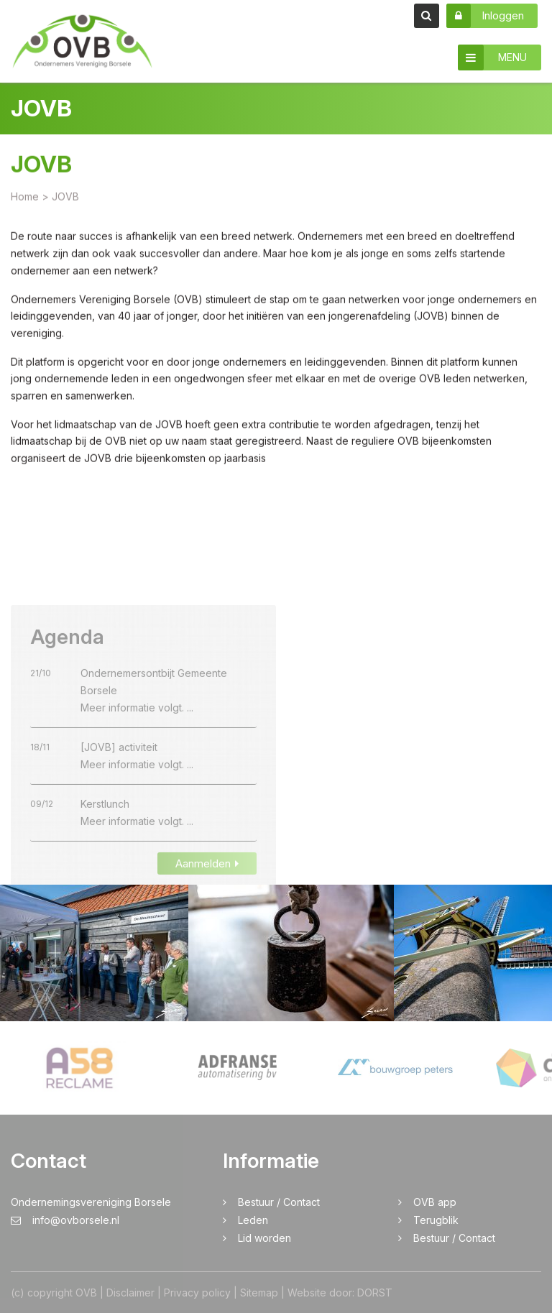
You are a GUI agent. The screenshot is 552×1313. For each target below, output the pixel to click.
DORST (374, 1292)
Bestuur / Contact (279, 1202)
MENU (492, 57)
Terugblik (436, 1220)
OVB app (434, 1202)
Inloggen (485, 16)
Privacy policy (197, 1292)
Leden (253, 1220)
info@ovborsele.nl (65, 1220)
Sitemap (259, 1292)
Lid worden (264, 1238)
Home (25, 198)
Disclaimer (130, 1292)
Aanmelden (207, 883)
